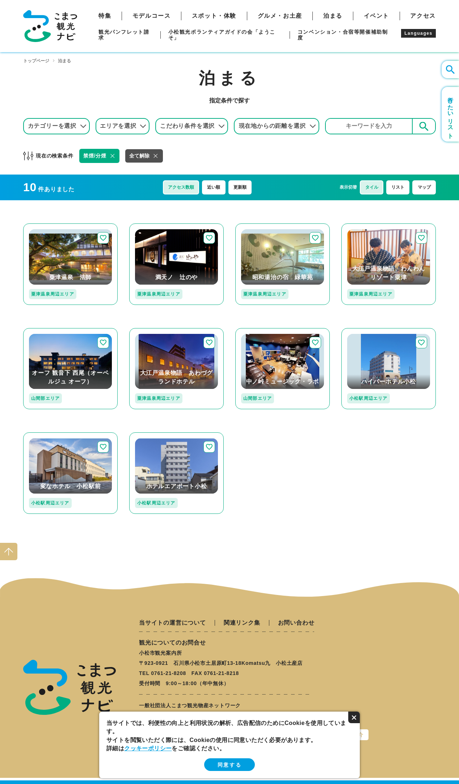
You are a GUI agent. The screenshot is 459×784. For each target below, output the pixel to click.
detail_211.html (45, 226)
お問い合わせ (296, 623)
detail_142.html (257, 331)
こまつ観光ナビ (50, 26)
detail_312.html (151, 331)
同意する (229, 765)
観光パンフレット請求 (123, 35)
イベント (376, 16)
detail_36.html (43, 331)
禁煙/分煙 (94, 156)
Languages (418, 33)
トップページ (36, 60)
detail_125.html (363, 331)
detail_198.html (45, 435)
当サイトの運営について (172, 623)
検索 (424, 126)
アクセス (422, 16)
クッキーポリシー (148, 748)
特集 (104, 16)
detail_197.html (151, 226)
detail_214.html (257, 226)
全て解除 (139, 156)
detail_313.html (363, 226)
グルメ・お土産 (280, 16)
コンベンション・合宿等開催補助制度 (343, 35)
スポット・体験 (214, 16)
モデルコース (151, 16)
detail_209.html (151, 435)
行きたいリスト (450, 114)
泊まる (332, 16)
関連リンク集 (242, 623)
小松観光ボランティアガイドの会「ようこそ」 (221, 35)
